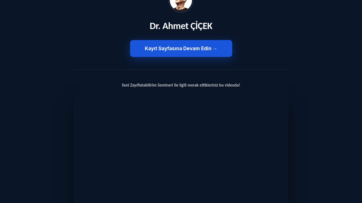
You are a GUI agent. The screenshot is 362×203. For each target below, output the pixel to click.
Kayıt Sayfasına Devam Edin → (181, 48)
